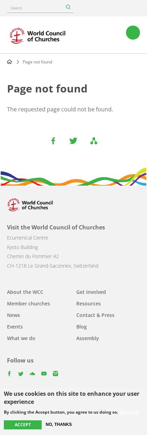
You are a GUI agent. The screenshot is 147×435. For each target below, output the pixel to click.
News (13, 315)
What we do (21, 338)
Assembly (87, 338)
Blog (81, 326)
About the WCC (25, 292)
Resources (88, 303)
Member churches (28, 303)
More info (129, 412)
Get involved (91, 292)
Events (15, 326)
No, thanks (59, 424)
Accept (23, 425)
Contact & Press (95, 315)
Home (9, 61)
